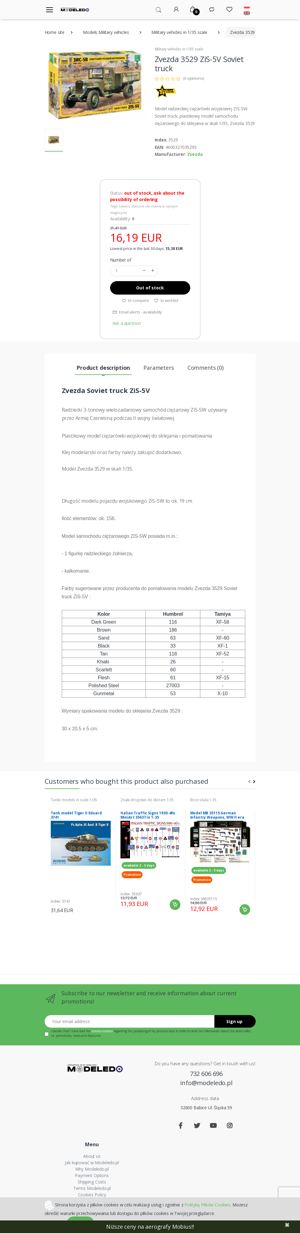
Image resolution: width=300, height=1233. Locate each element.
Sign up (234, 1021)
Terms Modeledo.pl (92, 1188)
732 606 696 (206, 1074)
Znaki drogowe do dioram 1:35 (147, 799)
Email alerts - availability (137, 312)
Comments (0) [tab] (205, 367)
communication (102, 1031)
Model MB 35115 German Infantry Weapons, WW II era (217, 815)
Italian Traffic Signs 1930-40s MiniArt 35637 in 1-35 (148, 815)
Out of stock (150, 288)
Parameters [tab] (158, 367)
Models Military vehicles (106, 32)
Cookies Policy (92, 1195)
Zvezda (195, 154)
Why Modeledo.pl (92, 1169)
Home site (55, 32)
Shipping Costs (92, 1182)
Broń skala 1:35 (203, 799)
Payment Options (92, 1175)
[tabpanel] (81, 855)
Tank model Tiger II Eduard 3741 (76, 815)
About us (92, 1156)
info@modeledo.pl (206, 1083)
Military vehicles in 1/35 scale (179, 32)
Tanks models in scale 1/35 (74, 799)
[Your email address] (130, 1021)
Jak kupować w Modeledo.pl (92, 1162)
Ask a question (127, 323)
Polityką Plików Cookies (207, 1204)
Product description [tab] (103, 367)
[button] (158, 9)
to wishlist (166, 300)
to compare (135, 300)
